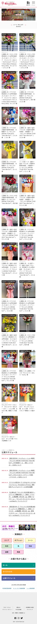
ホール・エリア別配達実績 (19, 588)
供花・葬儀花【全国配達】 (18, 613)
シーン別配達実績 (31, 588)
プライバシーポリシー (7, 609)
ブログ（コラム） (7, 607)
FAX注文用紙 (18, 609)
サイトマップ (30, 609)
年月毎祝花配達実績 (6, 588)
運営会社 (18, 607)
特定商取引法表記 (30, 607)
